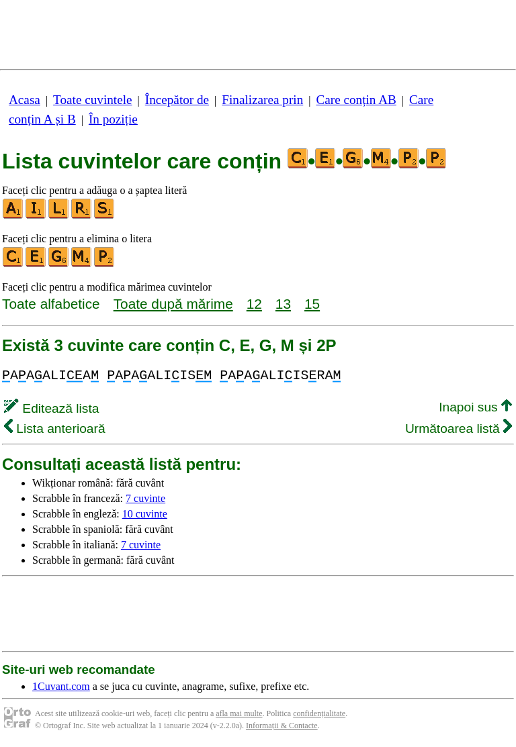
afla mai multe (239, 713)
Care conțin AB (356, 100)
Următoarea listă (458, 428)
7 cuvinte (145, 498)
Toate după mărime (173, 303)
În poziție (113, 119)
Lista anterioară (54, 428)
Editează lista (51, 408)
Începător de (177, 100)
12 (254, 303)
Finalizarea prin (262, 100)
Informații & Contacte (282, 725)
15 (312, 303)
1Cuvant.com (61, 686)
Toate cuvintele (92, 100)
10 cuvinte (144, 513)
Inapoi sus (475, 407)
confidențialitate (319, 713)
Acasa (24, 100)
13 (283, 303)
